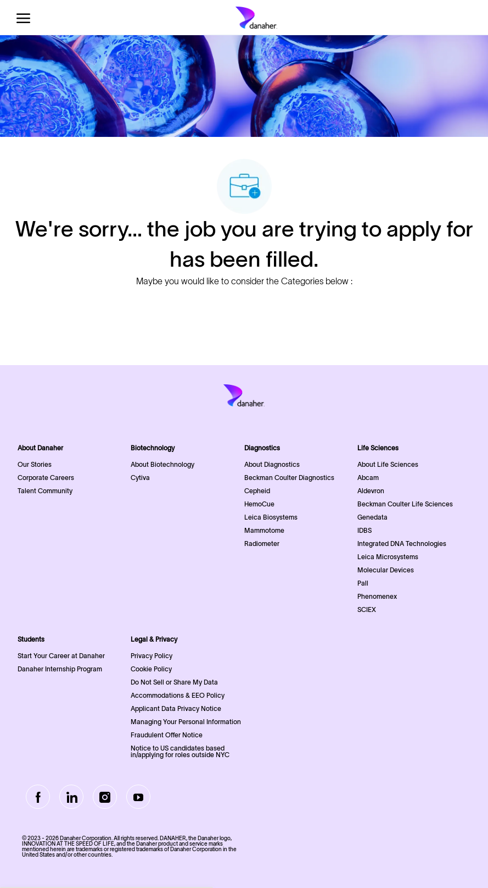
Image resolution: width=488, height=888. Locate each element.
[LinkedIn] (71, 797)
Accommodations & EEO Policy (178, 695)
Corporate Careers (46, 477)
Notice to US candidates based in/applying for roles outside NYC (180, 751)
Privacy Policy (151, 655)
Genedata (372, 517)
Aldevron (370, 490)
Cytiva (140, 477)
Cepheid (257, 490)
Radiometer (261, 543)
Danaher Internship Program (60, 668)
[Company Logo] (256, 18)
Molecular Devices (385, 569)
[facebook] (38, 797)
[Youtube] (138, 797)
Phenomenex (377, 596)
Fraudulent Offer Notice (167, 734)
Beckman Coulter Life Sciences (405, 504)
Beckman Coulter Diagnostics (289, 477)
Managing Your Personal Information (186, 721)
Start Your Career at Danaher (61, 655)
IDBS (364, 530)
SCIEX (366, 609)
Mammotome (264, 530)
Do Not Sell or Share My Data (174, 682)
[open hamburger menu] (23, 17)
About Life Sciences (387, 464)
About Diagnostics (272, 464)
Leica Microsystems (387, 556)
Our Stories (35, 464)
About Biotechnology (162, 464)
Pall (362, 583)
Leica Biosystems (271, 517)
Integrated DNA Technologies (401, 543)
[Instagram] (105, 797)
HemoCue (259, 504)
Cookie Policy (151, 668)
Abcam (368, 477)
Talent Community (45, 490)
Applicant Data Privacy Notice (176, 708)
